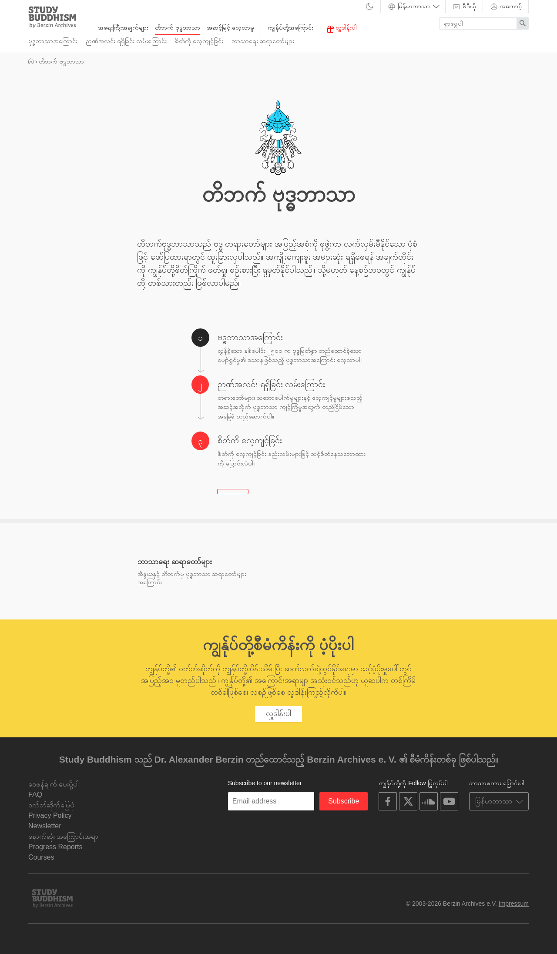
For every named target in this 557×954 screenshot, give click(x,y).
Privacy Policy (50, 815)
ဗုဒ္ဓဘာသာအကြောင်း (52, 40)
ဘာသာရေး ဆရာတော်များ (263, 40)
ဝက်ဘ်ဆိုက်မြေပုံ (51, 805)
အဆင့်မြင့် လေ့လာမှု (230, 27)
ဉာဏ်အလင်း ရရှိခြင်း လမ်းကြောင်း (126, 40)
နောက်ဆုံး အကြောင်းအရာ (63, 836)
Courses (41, 857)
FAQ (35, 794)
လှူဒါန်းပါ (342, 28)
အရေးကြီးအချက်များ (123, 27)
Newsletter (44, 826)
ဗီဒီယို (464, 6)
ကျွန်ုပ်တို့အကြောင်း (290, 27)
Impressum (514, 903)
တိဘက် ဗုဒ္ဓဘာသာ (177, 27)
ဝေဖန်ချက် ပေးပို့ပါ (53, 784)
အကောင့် (506, 6)
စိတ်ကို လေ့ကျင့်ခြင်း (199, 40)
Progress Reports (55, 846)
